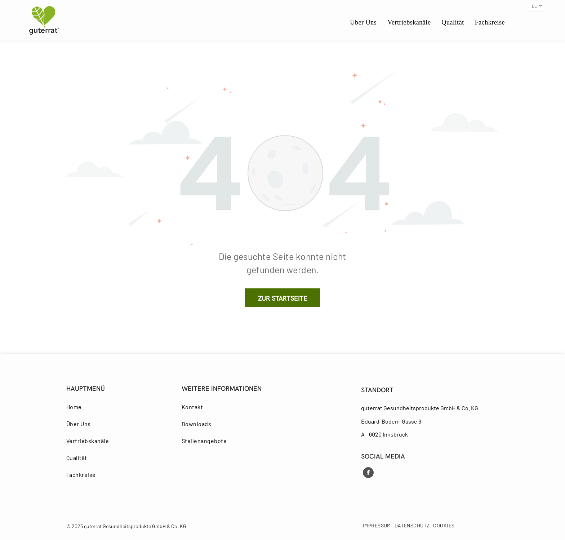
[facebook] (368, 473)
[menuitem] (363, 22)
